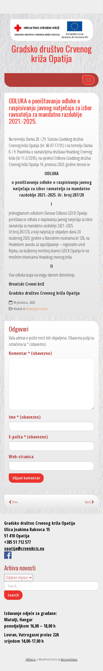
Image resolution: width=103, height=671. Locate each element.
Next (89, 501)
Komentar (30, 353)
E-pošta (28, 437)
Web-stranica (21, 457)
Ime (25, 417)
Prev (13, 501)
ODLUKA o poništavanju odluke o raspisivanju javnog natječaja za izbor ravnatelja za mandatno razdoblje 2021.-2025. (50, 110)
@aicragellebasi (69, 659)
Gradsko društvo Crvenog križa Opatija (51, 53)
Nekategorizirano (37, 308)
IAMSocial (31, 659)
